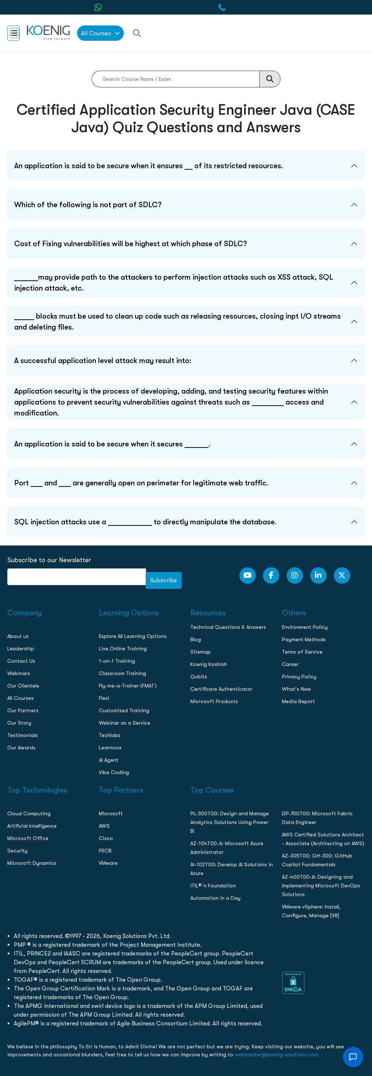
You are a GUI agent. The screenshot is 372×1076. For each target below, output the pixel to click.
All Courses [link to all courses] (100, 33)
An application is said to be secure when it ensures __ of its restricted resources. (148, 166)
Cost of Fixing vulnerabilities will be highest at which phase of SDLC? (130, 244)
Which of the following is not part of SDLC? (88, 205)
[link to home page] (48, 33)
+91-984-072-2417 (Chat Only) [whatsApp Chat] (159, 7)
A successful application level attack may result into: (102, 360)
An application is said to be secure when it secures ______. (112, 444)
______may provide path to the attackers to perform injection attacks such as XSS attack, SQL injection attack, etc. (173, 282)
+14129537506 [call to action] (252, 7)
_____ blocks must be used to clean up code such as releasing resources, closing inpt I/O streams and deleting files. (177, 321)
